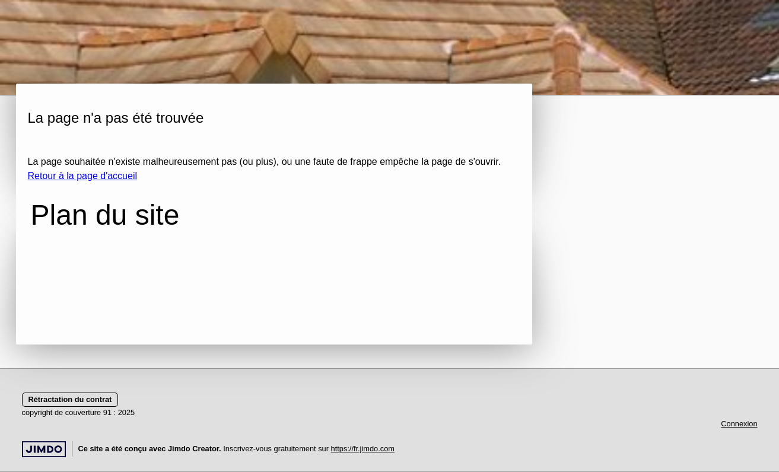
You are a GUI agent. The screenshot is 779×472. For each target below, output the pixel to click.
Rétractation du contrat (70, 399)
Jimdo (44, 449)
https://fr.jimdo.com (363, 448)
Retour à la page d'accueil (83, 176)
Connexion (739, 423)
